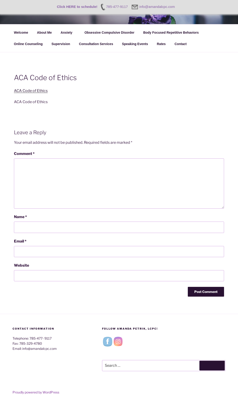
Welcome (21, 32)
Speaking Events (135, 44)
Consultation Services (96, 44)
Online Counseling (28, 44)
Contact (183, 44)
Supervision (61, 44)
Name (20, 217)
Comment (24, 153)
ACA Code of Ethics (31, 90)
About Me (44, 32)
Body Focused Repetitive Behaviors (171, 32)
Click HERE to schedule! (77, 7)
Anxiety (69, 32)
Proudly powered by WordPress (36, 392)
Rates (161, 44)
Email (20, 241)
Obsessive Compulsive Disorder (109, 32)
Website (21, 265)
